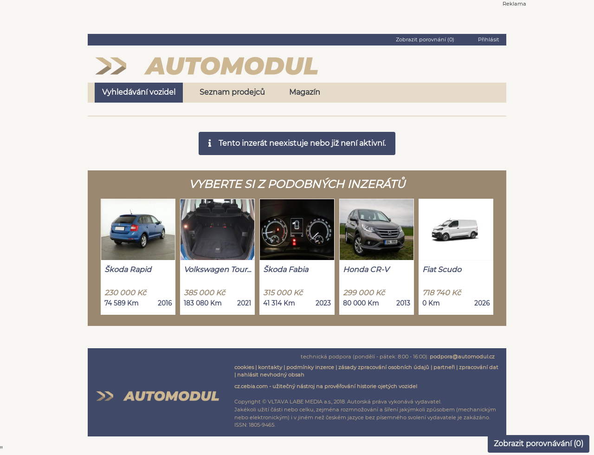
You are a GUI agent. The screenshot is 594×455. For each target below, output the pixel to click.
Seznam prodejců (232, 92)
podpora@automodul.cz (462, 356)
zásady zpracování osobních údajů (383, 367)
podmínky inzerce (310, 367)
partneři (444, 367)
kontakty (270, 367)
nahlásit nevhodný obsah (270, 374)
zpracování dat (478, 367)
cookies (244, 367)
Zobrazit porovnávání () (538, 443)
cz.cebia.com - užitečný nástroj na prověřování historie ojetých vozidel (325, 386)
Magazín (304, 92)
